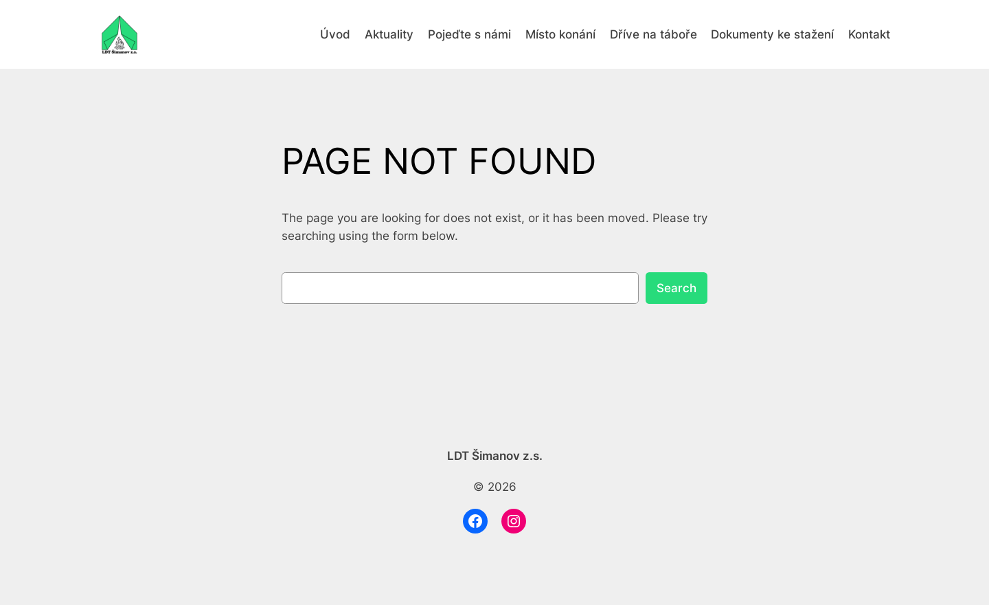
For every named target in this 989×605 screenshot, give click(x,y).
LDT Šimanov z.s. (495, 456)
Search (676, 288)
